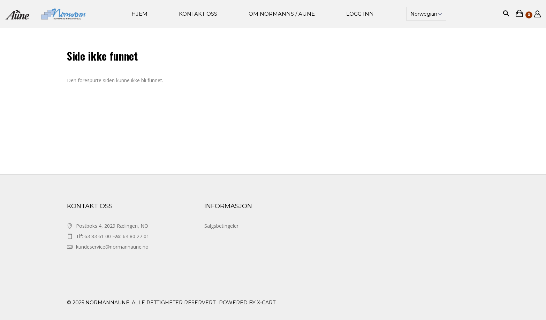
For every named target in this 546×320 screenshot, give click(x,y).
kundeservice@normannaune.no (112, 246)
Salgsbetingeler (221, 226)
